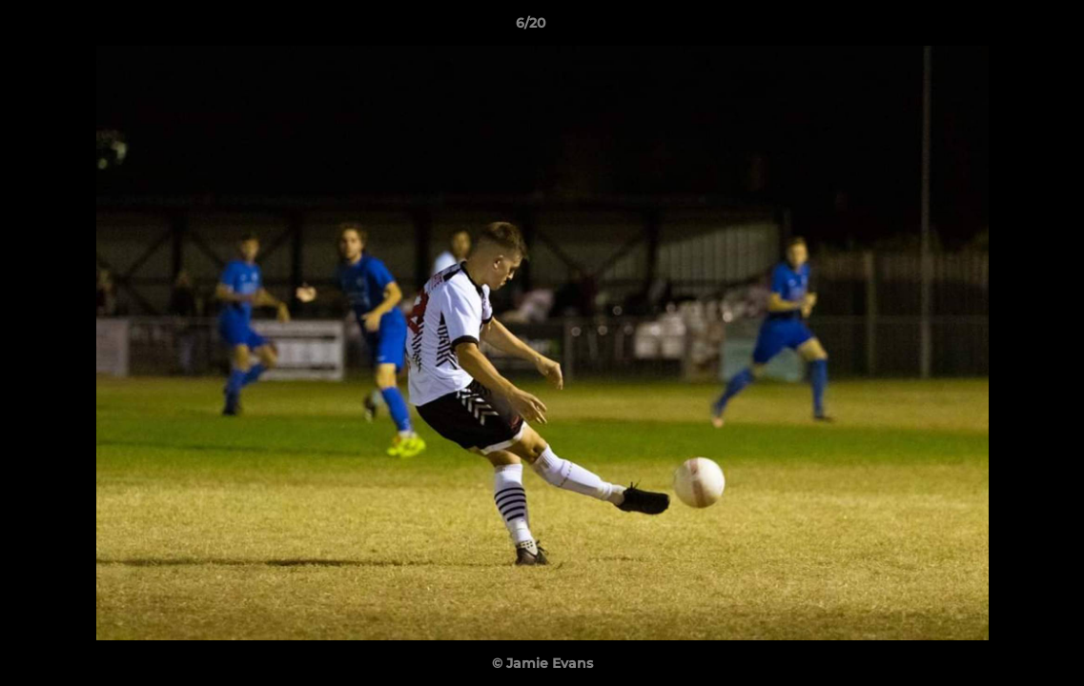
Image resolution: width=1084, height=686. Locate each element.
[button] (1003, 27)
